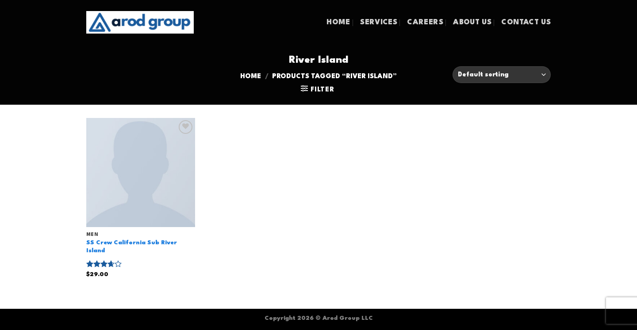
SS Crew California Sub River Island (131, 247)
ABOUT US (472, 22)
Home (250, 76)
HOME (338, 22)
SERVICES (378, 22)
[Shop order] (502, 74)
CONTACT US (526, 22)
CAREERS (425, 22)
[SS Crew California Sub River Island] (141, 172)
